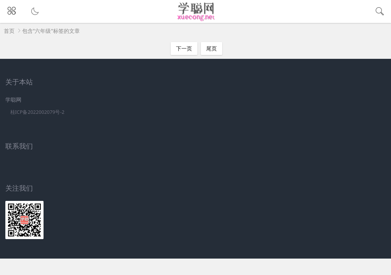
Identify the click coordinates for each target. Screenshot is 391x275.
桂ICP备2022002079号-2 (37, 112)
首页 (9, 30)
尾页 (211, 48)
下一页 (184, 48)
